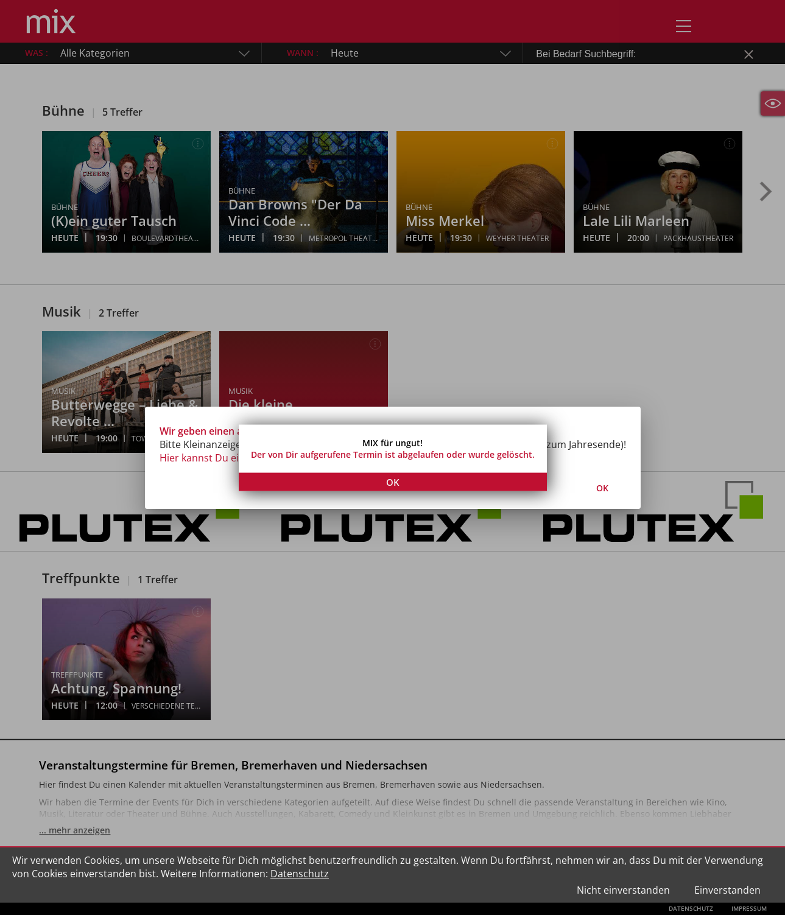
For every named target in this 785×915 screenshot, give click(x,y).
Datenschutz (299, 873)
